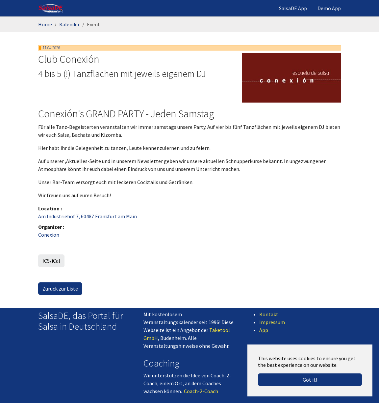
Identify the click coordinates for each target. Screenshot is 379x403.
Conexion (48, 234)
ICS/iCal (51, 260)
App (263, 330)
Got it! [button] (310, 379)
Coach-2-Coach (201, 391)
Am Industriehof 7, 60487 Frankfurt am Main (87, 216)
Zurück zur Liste (60, 288)
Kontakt (268, 314)
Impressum (272, 322)
